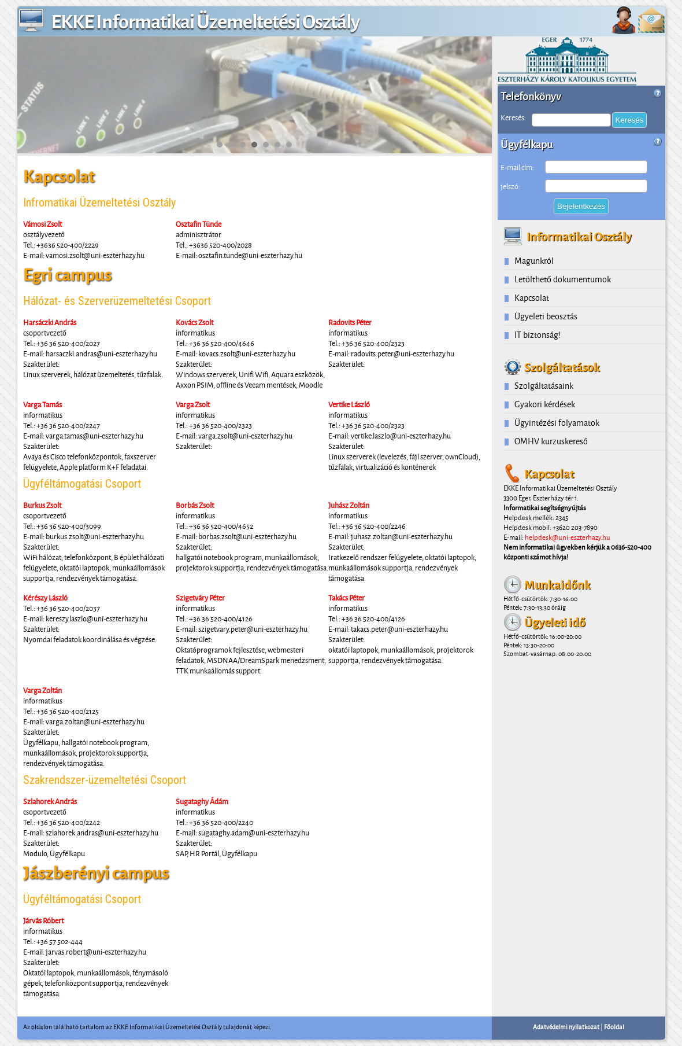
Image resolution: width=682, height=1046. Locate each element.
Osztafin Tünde (198, 224)
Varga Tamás (42, 404)
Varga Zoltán (42, 690)
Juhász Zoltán (348, 505)
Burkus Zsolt (42, 505)
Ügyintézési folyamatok (556, 423)
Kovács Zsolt (194, 322)
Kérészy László (45, 597)
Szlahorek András (50, 801)
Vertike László (349, 404)
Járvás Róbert (43, 920)
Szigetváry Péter (200, 597)
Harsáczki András (49, 322)
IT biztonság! (537, 335)
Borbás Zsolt (195, 505)
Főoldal (614, 1026)
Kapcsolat (531, 298)
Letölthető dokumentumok (562, 279)
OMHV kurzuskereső (551, 441)
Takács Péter (346, 597)
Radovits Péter (350, 322)
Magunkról (534, 261)
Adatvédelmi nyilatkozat (566, 1026)
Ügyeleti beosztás (545, 316)
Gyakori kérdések (544, 404)
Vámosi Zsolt (42, 224)
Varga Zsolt (193, 404)
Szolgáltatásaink (543, 386)
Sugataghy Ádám (202, 801)
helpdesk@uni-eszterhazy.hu (567, 537)
